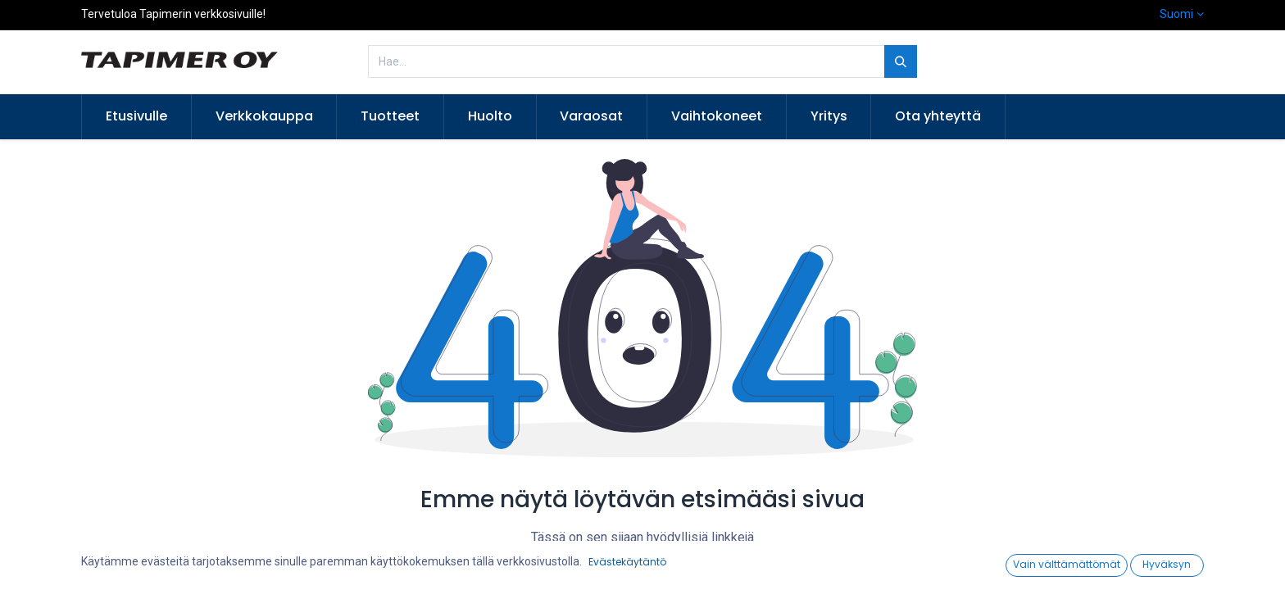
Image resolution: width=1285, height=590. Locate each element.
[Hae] (900, 61)
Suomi (1176, 13)
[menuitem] (136, 116)
